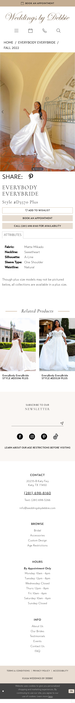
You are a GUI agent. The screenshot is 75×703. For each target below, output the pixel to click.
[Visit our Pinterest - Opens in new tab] (44, 441)
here (50, 700)
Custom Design (37, 544)
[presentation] (18, 348)
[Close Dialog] (3, 695)
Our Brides (37, 635)
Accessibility (60, 675)
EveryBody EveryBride (37, 43)
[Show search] (59, 31)
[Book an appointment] (37, 3)
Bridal (37, 534)
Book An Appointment (37, 220)
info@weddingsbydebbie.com (37, 512)
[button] (16, 31)
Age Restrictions (37, 549)
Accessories (37, 539)
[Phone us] (45, 31)
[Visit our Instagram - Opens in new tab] (32, 441)
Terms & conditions (18, 675)
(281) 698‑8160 (37, 497)
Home (8, 43)
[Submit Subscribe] (61, 427)
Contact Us (38, 650)
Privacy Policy (41, 675)
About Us (37, 630)
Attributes (13, 238)
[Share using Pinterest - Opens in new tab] (31, 178)
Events (37, 645)
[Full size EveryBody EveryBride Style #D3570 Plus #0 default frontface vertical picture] (37, 112)
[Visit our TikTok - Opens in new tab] (55, 441)
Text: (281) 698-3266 (37, 504)
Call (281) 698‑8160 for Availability (37, 229)
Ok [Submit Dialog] (71, 695)
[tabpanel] (37, 112)
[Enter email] (37, 427)
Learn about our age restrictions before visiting (37, 451)
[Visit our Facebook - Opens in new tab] (20, 441)
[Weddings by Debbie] (38, 18)
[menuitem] (16, 31)
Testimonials (37, 640)
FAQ (37, 655)
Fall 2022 (11, 49)
